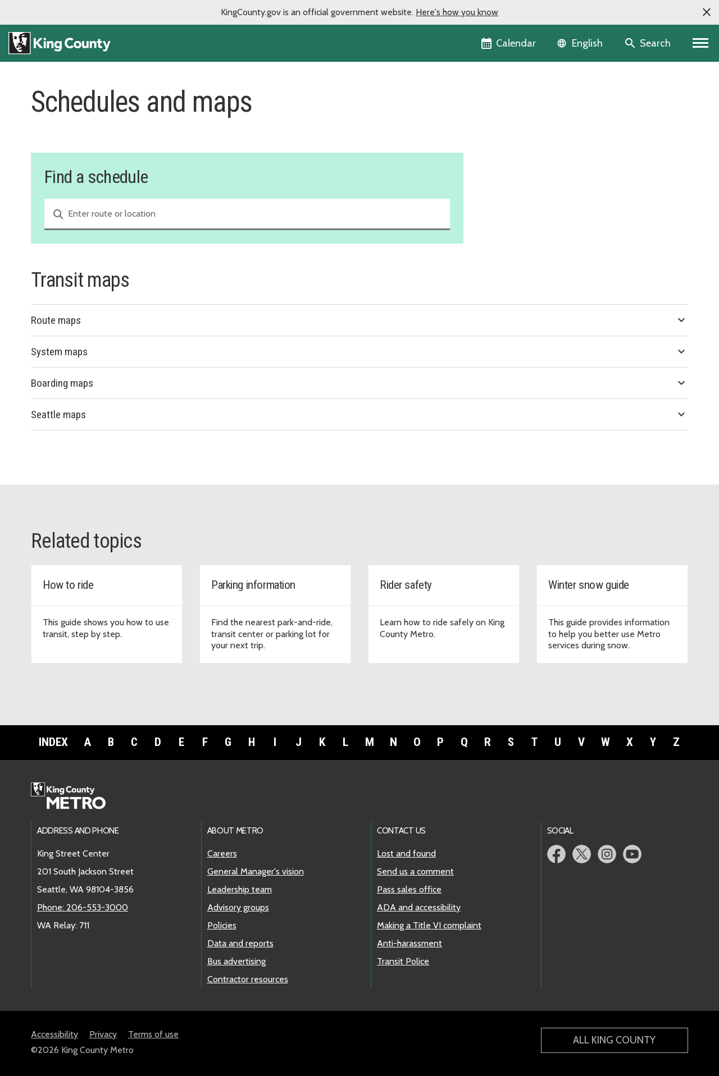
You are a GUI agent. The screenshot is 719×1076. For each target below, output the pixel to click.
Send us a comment (415, 871)
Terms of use (153, 1034)
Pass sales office (409, 889)
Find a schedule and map (538, 116)
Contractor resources (247, 979)
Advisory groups (238, 907)
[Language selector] (581, 43)
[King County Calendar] (509, 43)
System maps (359, 351)
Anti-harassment (409, 943)
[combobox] (247, 214)
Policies (221, 925)
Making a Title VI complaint (429, 925)
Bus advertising (236, 961)
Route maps (359, 320)
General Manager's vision (255, 871)
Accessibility (54, 1034)
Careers (222, 853)
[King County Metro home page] (74, 796)
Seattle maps (359, 414)
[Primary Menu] (700, 43)
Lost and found (406, 853)
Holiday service (516, 152)
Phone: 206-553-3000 (82, 907)
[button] (706, 12)
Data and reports (240, 943)
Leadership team (239, 889)
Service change (516, 134)
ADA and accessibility (419, 907)
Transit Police (403, 961)
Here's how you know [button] (457, 12)
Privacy (103, 1034)
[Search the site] (648, 43)
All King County (614, 1040)
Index (53, 742)
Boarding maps (359, 383)
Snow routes (511, 170)
